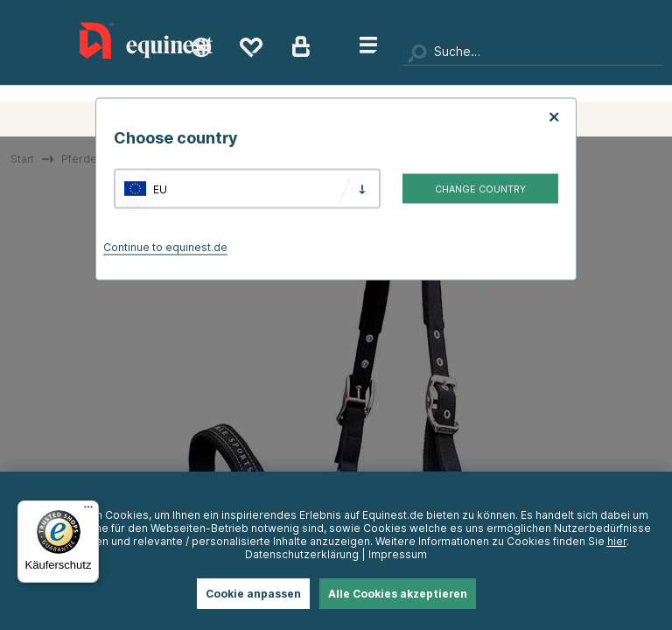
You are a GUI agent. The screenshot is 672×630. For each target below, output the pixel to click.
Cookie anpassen (253, 593)
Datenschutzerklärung (302, 554)
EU (160, 188)
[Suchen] (532, 52)
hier (616, 541)
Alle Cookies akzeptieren (397, 593)
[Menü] (88, 511)
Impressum (397, 554)
